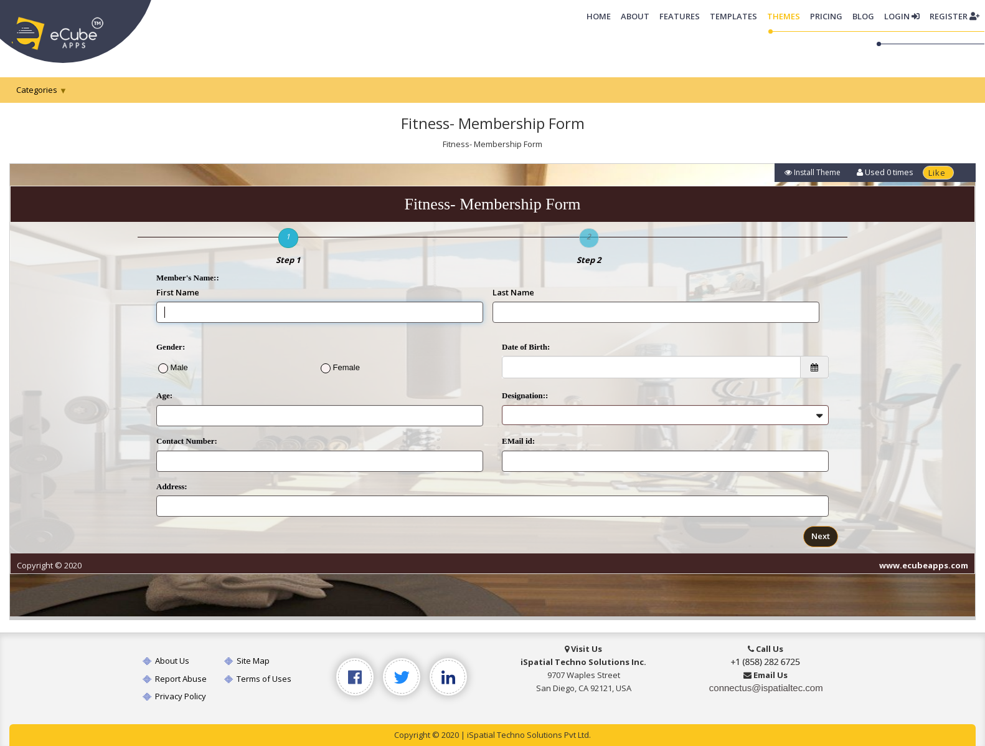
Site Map (247, 660)
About (635, 16)
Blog (863, 16)
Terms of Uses (257, 678)
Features (679, 16)
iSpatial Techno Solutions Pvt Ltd (528, 734)
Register (954, 16)
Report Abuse (175, 678)
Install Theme (813, 172)
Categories (36, 89)
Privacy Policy (174, 696)
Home (601, 15)
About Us (166, 660)
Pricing (826, 16)
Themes (783, 16)
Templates (733, 16)
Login (902, 16)
